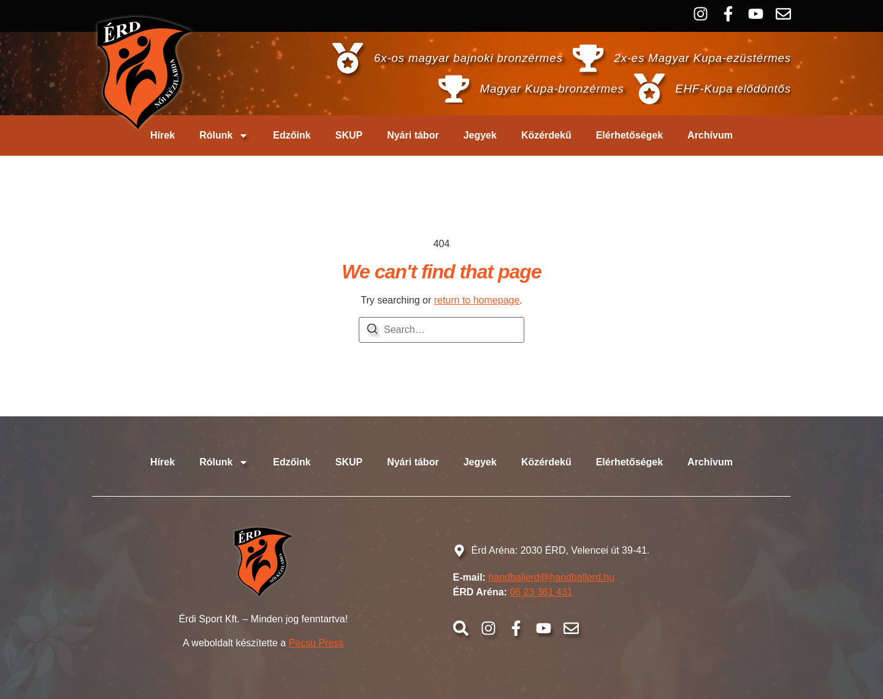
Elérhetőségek (629, 135)
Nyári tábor (412, 135)
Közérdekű (546, 135)
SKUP (348, 135)
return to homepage (477, 300)
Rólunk (223, 135)
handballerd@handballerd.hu (551, 577)
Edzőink (291, 135)
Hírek (162, 135)
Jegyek (480, 135)
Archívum (710, 135)
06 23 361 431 (541, 592)
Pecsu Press (316, 643)
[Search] (372, 331)
